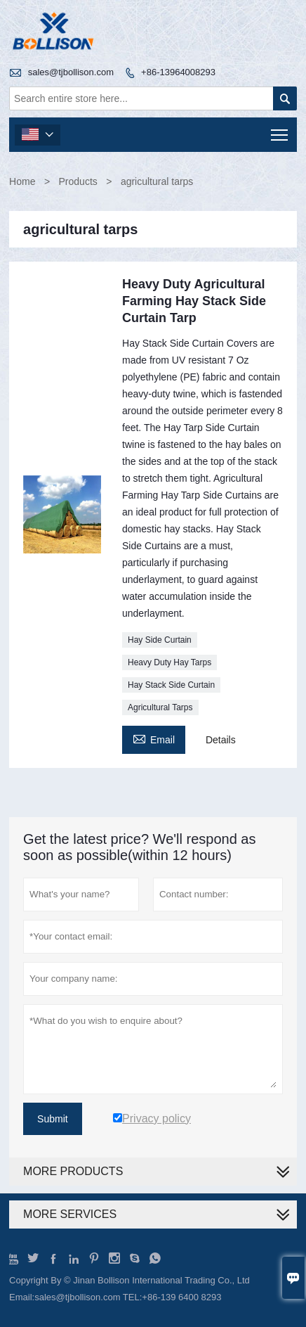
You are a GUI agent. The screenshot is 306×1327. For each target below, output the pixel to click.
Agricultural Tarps (160, 707)
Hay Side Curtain (160, 640)
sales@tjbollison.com (71, 72)
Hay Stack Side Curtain (171, 685)
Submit (52, 1118)
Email (154, 738)
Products (78, 181)
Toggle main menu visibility (280, 130)
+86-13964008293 (178, 72)
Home (22, 181)
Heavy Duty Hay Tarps (169, 662)
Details (221, 739)
